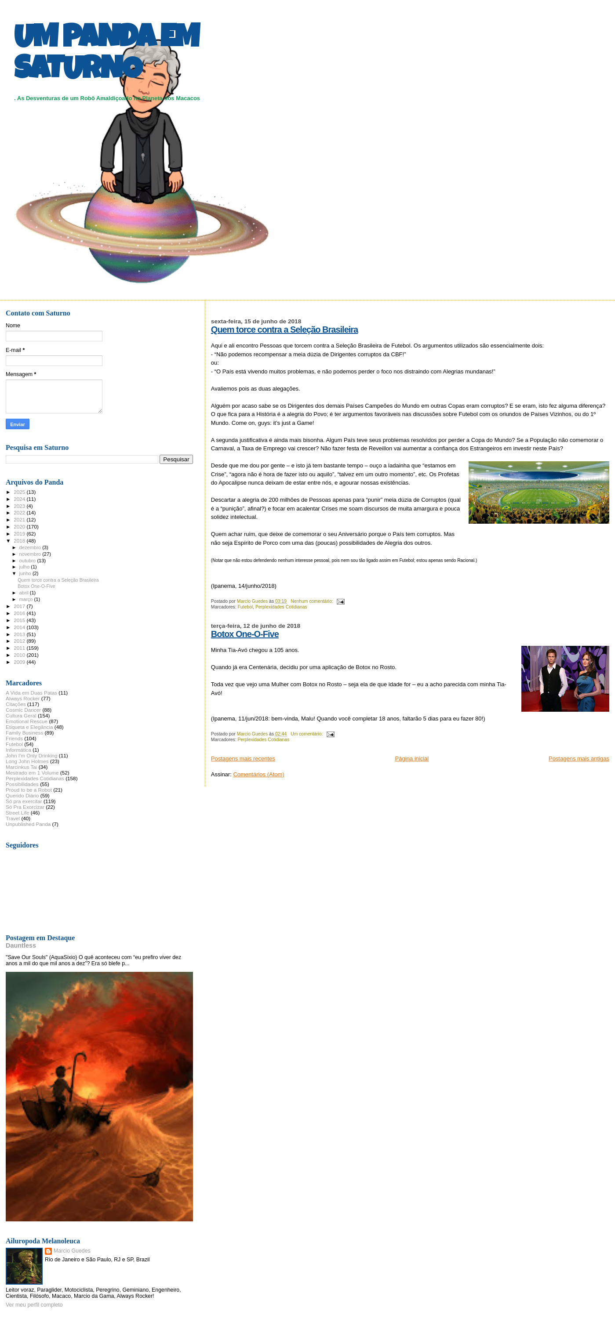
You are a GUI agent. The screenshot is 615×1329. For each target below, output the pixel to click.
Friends (14, 738)
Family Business (24, 732)
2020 (20, 526)
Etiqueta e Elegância (29, 727)
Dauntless (21, 945)
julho (25, 566)
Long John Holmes (27, 761)
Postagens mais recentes (243, 758)
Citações (16, 704)
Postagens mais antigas (579, 758)
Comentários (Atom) (258, 774)
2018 (20, 540)
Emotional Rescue (26, 721)
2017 (20, 606)
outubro (28, 560)
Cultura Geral (21, 715)
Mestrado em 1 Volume (32, 772)
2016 (20, 613)
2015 (20, 620)
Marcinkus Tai (21, 767)
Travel (13, 818)
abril (24, 592)
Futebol (245, 607)
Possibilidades (22, 784)
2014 (20, 627)
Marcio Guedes (72, 1251)
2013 (20, 634)
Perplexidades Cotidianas (281, 607)
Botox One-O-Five (245, 634)
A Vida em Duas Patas (31, 692)
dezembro (31, 547)
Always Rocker (23, 698)
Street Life (17, 812)
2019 (20, 533)
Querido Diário (22, 795)
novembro (31, 554)
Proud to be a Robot (29, 790)
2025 (20, 492)
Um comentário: (307, 733)
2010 (20, 655)
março (26, 599)
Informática (18, 750)
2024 (20, 499)
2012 (20, 641)
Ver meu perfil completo (34, 1305)
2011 (20, 648)
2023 (20, 506)
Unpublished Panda (28, 824)
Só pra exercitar (24, 801)
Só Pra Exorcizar (25, 807)
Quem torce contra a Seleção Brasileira (284, 329)
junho (26, 573)
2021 (20, 519)
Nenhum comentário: (312, 601)
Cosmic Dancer (23, 710)
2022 (20, 512)
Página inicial (412, 758)
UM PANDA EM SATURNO (106, 55)
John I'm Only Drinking (32, 755)
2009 (20, 662)
